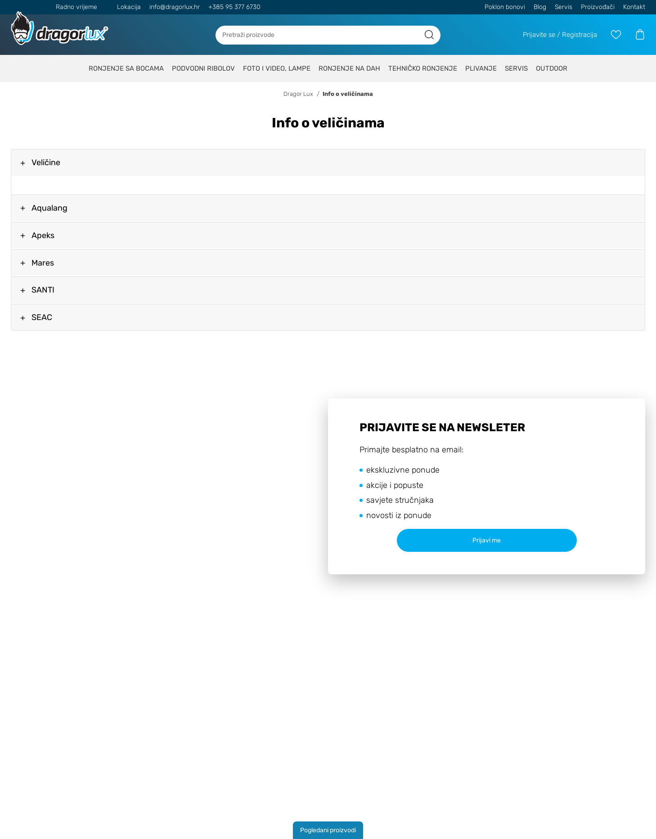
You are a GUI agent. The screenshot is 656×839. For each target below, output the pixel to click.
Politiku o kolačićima (417, 406)
